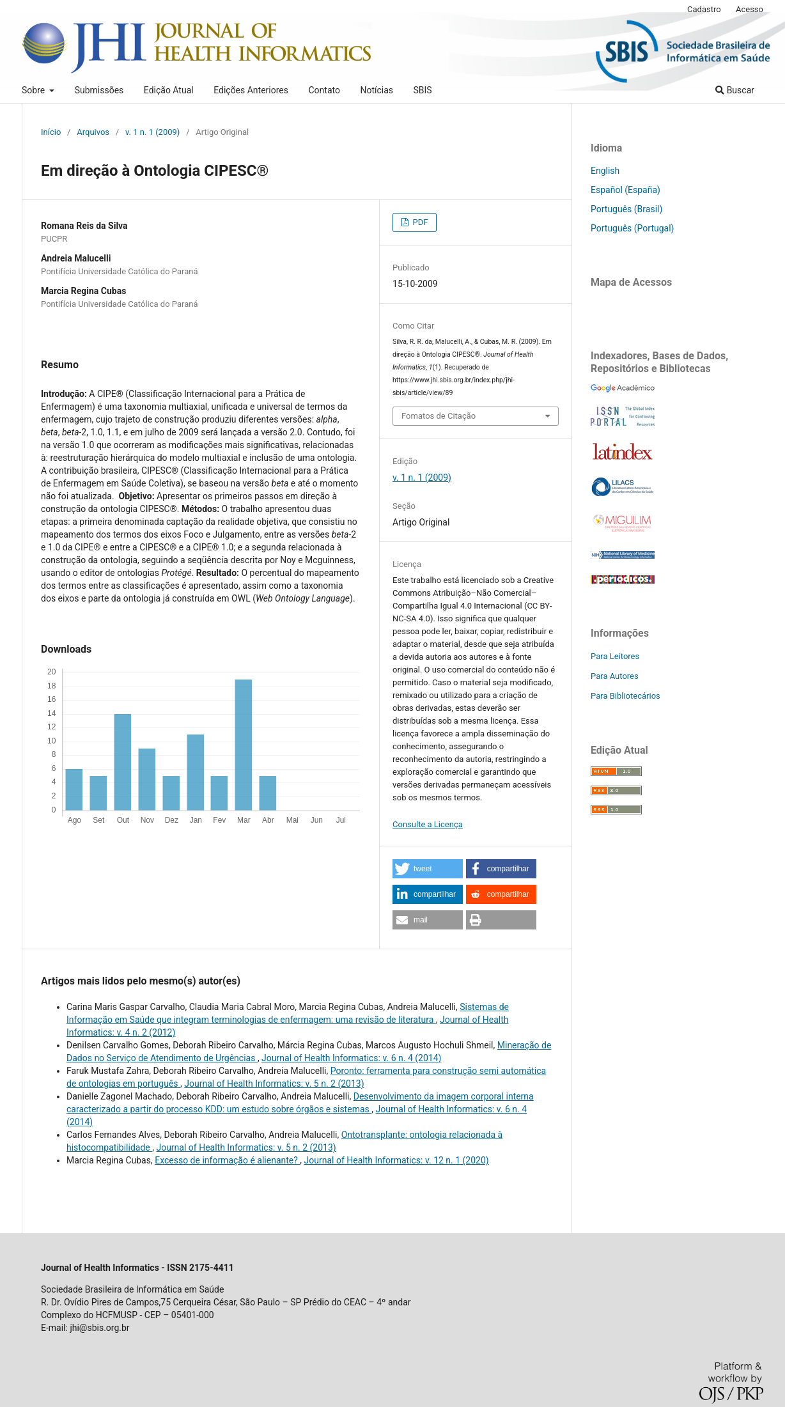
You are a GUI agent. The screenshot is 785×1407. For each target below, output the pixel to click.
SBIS (423, 90)
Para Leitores (615, 656)
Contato (323, 90)
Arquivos (93, 132)
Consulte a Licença (427, 824)
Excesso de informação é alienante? (227, 1160)
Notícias (376, 90)
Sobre (34, 90)
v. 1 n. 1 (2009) (152, 132)
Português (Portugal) (632, 228)
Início (51, 132)
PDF (419, 222)
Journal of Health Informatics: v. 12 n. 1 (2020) (396, 1160)
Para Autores (615, 676)
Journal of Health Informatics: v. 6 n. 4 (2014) (351, 1058)
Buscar (734, 90)
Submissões (99, 90)
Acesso (749, 9)
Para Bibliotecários (625, 696)
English (605, 171)
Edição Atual (169, 90)
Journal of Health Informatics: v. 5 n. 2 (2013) (274, 1083)
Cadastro (704, 9)
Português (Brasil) (626, 209)
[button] (427, 868)
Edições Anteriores (251, 90)
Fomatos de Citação (438, 416)
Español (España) (625, 190)
